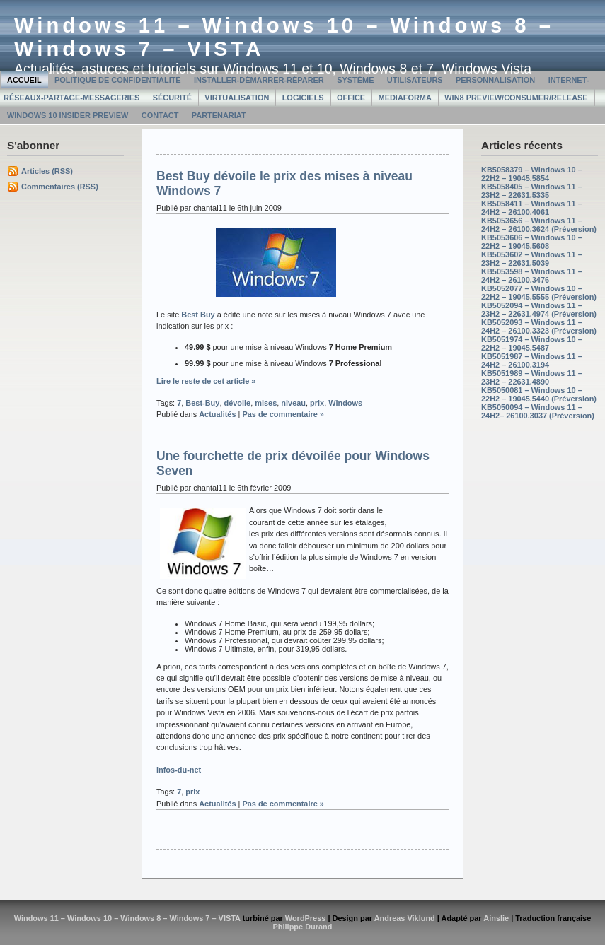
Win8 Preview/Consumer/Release (515, 97)
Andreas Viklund (404, 918)
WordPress (305, 918)
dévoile (237, 403)
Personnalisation (495, 80)
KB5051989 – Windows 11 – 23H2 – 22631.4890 (531, 377)
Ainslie (496, 918)
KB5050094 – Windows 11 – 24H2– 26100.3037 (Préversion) (537, 411)
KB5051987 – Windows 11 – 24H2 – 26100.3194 (531, 360)
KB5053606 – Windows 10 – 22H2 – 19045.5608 (531, 241)
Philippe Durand (303, 926)
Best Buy (197, 314)
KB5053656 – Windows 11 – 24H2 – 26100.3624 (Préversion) (539, 224)
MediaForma (405, 97)
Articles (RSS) (47, 171)
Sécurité (172, 97)
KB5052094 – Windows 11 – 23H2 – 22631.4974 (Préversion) (539, 309)
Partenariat (219, 115)
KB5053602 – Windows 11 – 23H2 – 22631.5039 (531, 258)
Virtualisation (236, 97)
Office (351, 97)
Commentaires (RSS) (59, 186)
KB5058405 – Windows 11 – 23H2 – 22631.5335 (531, 190)
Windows (345, 403)
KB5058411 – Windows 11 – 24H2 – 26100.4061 (531, 207)
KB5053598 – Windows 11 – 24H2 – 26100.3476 (531, 275)
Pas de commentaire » (283, 414)
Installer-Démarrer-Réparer (259, 80)
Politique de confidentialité (117, 80)
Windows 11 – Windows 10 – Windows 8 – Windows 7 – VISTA (127, 918)
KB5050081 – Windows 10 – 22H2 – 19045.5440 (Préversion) (539, 394)
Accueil (24, 80)
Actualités (217, 414)
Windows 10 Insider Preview (67, 115)
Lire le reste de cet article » (205, 381)
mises (266, 403)
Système (355, 80)
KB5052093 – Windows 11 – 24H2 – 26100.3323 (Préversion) (539, 326)
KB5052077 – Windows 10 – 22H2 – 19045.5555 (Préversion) (539, 292)
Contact (160, 115)
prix (317, 403)
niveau (293, 403)
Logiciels (303, 97)
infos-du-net (178, 769)
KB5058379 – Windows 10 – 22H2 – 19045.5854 (531, 173)
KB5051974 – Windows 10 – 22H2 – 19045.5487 (531, 343)
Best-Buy (202, 403)
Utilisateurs (415, 80)
